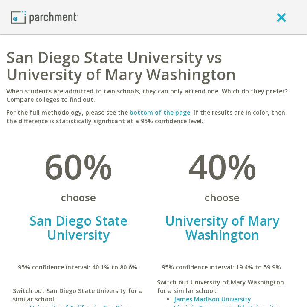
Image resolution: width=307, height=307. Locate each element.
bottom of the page (160, 112)
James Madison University (212, 299)
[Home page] (44, 17)
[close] (281, 17)
